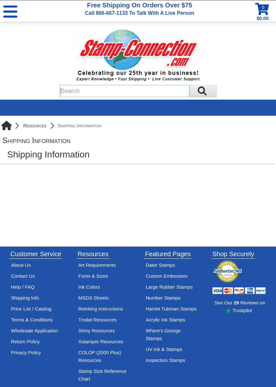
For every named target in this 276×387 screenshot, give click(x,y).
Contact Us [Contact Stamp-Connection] (23, 276)
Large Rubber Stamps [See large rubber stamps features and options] (169, 287)
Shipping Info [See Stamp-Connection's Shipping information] (25, 298)
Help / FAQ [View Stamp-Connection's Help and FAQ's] (22, 287)
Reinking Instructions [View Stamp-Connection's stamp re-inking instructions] (100, 308)
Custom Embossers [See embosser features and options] (167, 276)
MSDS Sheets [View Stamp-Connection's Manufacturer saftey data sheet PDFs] (93, 298)
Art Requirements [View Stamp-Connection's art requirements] (97, 265)
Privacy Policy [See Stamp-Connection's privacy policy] (26, 352)
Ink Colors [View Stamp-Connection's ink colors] (89, 287)
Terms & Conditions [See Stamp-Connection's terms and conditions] (32, 319)
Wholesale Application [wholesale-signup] (34, 330)
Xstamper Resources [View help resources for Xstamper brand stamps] (100, 341)
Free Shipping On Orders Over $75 (139, 9)
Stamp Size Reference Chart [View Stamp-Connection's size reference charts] (102, 375)
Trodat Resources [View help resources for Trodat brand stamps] (97, 319)
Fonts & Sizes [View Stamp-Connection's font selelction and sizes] (93, 276)
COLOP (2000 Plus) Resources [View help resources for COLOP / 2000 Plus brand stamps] (99, 356)
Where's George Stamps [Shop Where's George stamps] (163, 334)
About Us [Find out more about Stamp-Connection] (21, 265)
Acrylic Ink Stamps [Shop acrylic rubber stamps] (165, 319)
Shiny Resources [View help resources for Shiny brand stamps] (96, 330)
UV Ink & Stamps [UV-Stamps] (164, 349)
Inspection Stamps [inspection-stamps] (165, 360)
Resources (35, 125)
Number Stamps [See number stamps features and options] (163, 298)
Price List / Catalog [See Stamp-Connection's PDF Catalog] (31, 308)
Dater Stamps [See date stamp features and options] (160, 265)
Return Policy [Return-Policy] (25, 341)
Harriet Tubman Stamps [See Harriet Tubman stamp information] (171, 308)
